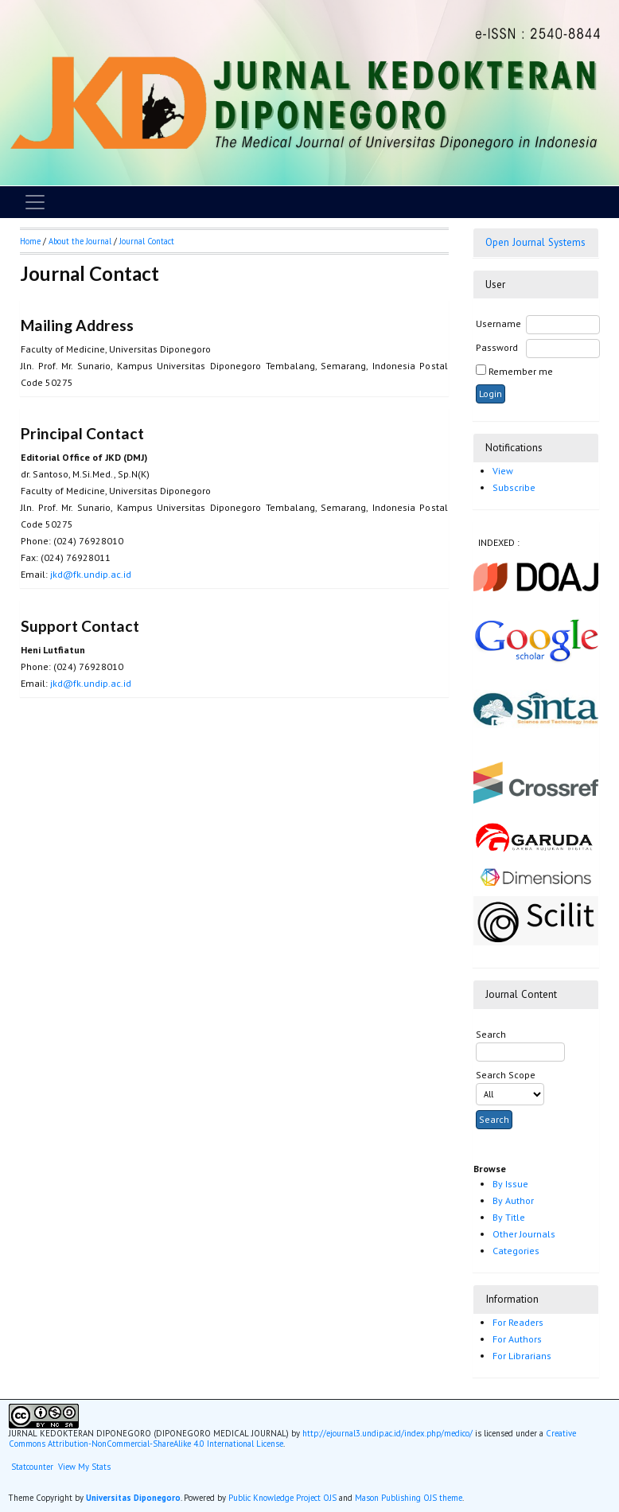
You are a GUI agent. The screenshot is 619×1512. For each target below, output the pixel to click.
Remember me (521, 371)
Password (497, 347)
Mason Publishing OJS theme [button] (408, 1497)
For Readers (517, 1322)
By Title (508, 1217)
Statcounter (32, 1466)
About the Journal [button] (80, 241)
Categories (515, 1251)
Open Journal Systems (535, 242)
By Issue (510, 1184)
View (502, 471)
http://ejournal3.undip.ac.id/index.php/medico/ (387, 1433)
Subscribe (513, 487)
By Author (513, 1200)
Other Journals (523, 1234)
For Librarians (521, 1356)
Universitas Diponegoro (133, 1497)
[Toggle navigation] (35, 202)
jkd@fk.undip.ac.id (90, 574)
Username (498, 323)
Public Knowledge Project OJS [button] (282, 1497)
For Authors (517, 1339)
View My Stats (84, 1467)
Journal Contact (146, 241)
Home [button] (30, 241)
